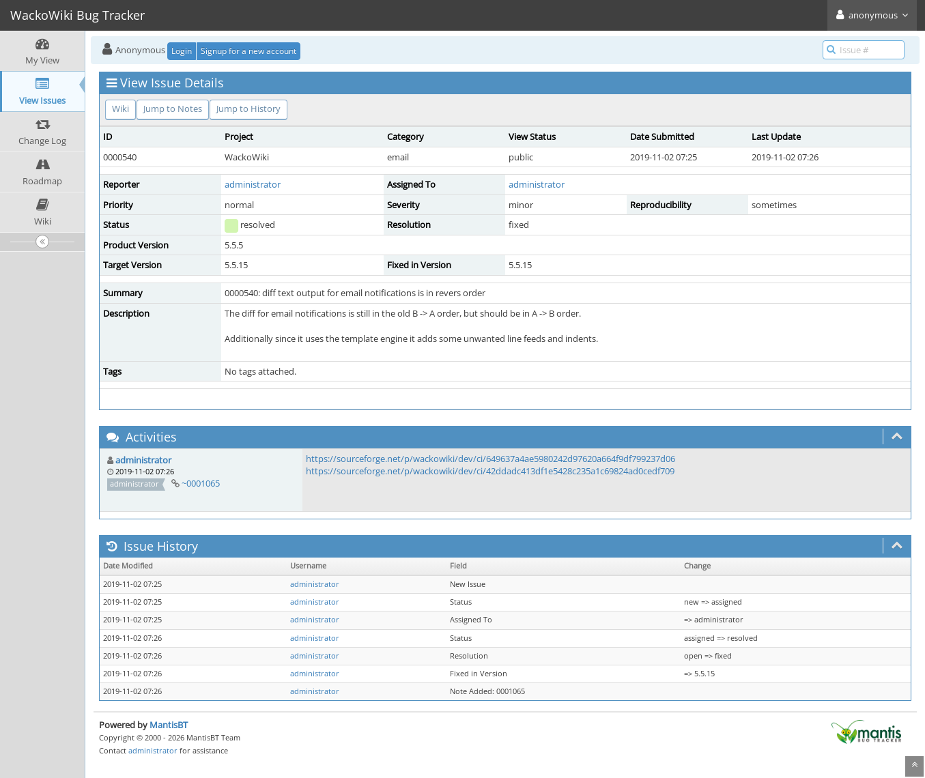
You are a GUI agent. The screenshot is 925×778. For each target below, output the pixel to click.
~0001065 (201, 483)
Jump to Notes (172, 108)
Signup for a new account (248, 51)
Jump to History (248, 108)
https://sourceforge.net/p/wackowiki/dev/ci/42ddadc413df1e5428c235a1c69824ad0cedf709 (490, 471)
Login (181, 51)
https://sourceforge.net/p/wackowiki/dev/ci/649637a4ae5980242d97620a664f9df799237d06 (490, 458)
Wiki (120, 108)
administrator (253, 184)
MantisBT (169, 725)
